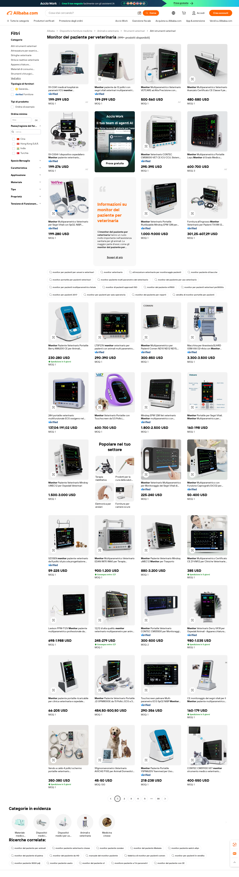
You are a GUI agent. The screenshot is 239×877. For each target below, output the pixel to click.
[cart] (184, 13)
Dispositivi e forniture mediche (76, 31)
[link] (234, 844)
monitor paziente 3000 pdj (25, 863)
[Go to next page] (165, 799)
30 (158, 799)
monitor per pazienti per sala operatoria (104, 294)
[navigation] (26, 415)
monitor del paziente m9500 (159, 287)
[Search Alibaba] (92, 13)
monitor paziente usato (60, 863)
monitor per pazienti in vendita (188, 855)
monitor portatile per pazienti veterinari (70, 279)
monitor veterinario (111, 272)
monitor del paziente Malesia (146, 848)
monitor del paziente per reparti (149, 294)
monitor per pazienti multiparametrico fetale (72, 287)
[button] (139, 13)
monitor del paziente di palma (27, 855)
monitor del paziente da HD (64, 855)
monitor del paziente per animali (28, 848)
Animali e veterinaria (108, 31)
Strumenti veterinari (134, 31)
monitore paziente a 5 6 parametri (129, 863)
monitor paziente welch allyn (183, 848)
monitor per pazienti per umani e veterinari (71, 272)
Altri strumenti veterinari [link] (163, 31)
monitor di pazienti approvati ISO (119, 287)
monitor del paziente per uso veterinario (176, 279)
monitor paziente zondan (110, 848)
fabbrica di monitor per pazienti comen (144, 855)
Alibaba (51, 31)
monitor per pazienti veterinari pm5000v (202, 287)
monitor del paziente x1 (92, 863)
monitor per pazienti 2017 (63, 294)
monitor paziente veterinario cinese (71, 848)
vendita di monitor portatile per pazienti (193, 294)
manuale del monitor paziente (102, 855)
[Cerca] (151, 13)
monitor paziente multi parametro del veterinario (122, 279)
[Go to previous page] (111, 799)
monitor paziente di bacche (202, 272)
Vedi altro (16, 78)
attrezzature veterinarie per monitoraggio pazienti (155, 272)
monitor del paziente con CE (169, 863)
